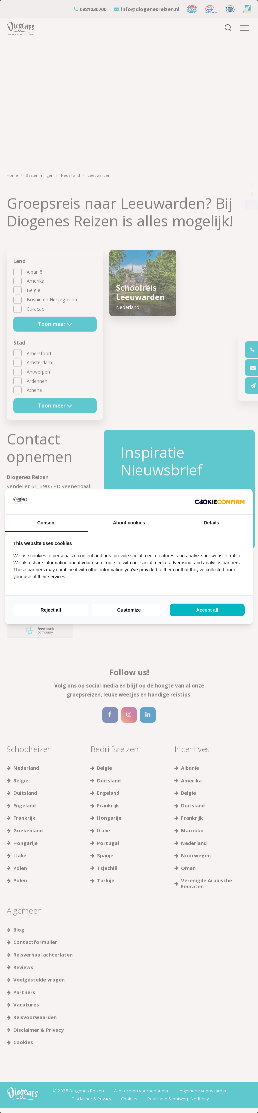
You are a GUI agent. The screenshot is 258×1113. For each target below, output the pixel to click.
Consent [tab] (46, 522)
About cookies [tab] (129, 522)
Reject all (51, 610)
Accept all (207, 610)
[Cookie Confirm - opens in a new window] (220, 501)
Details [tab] (211, 522)
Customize (129, 610)
